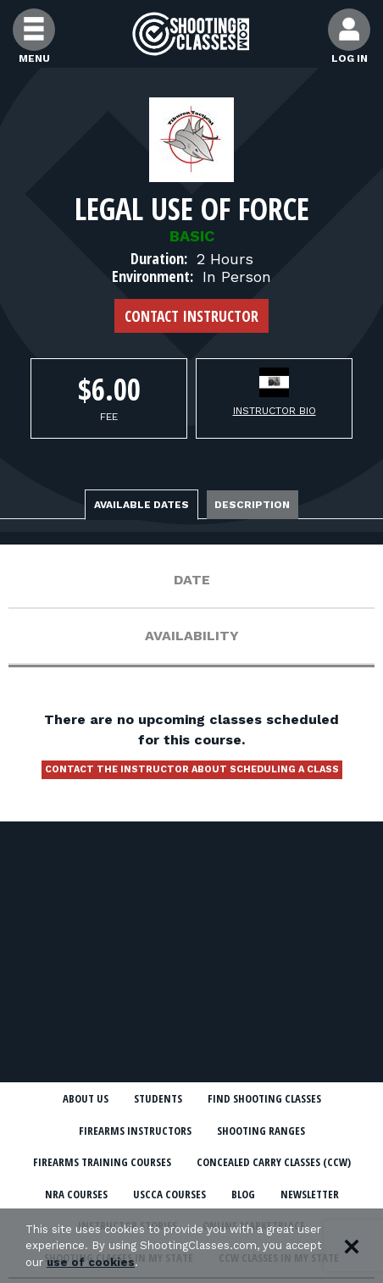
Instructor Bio (274, 411)
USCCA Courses (169, 1194)
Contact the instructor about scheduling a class (192, 769)
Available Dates (141, 505)
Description (253, 505)
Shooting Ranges (261, 1130)
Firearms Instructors (135, 1130)
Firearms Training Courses (102, 1162)
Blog (243, 1194)
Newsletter (309, 1194)
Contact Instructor (191, 316)
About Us (85, 1098)
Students (158, 1098)
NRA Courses (76, 1194)
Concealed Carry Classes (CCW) (274, 1162)
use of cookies (91, 1262)
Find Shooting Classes (264, 1098)
